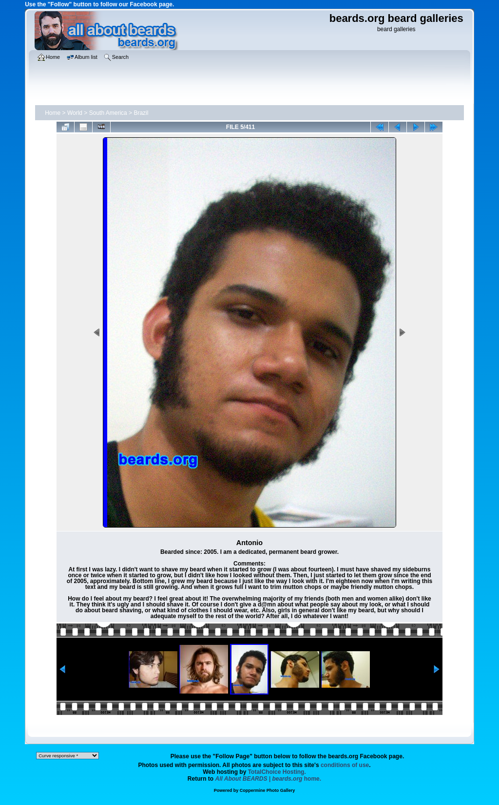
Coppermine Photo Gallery (267, 790)
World (74, 113)
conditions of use (345, 765)
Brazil (141, 113)
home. (268, 778)
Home (52, 113)
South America (108, 113)
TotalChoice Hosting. (277, 771)
